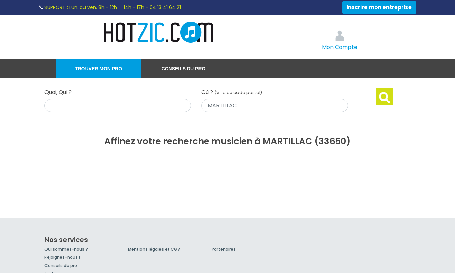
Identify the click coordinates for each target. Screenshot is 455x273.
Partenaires (224, 249)
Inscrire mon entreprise (379, 7)
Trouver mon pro (98, 68)
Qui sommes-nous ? (66, 249)
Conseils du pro (184, 68)
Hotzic (158, 32)
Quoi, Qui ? (58, 92)
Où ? (231, 92)
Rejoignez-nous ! (62, 257)
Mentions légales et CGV (154, 249)
